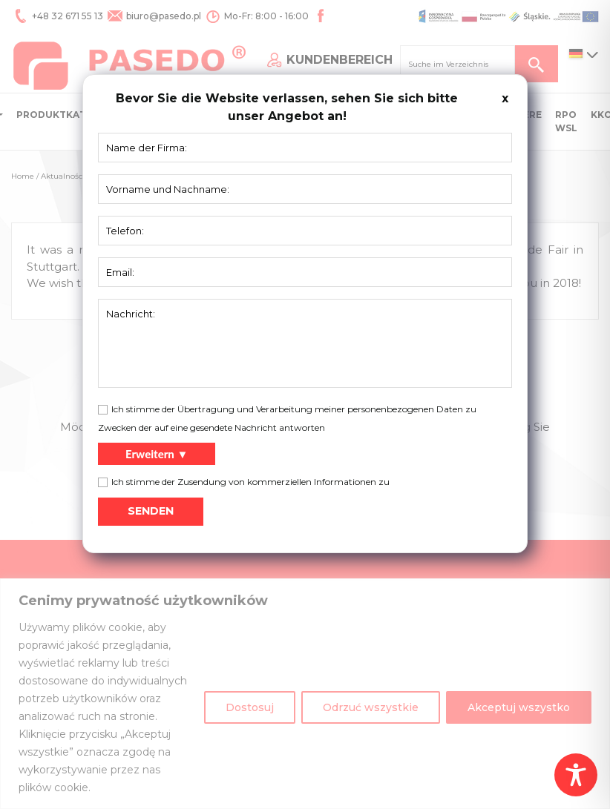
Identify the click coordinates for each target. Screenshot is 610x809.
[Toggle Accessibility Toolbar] (576, 775)
